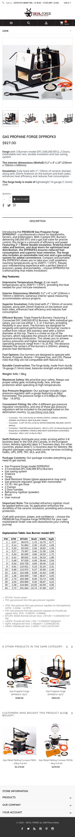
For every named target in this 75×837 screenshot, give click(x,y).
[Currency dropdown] (67, 3)
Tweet (9, 206)
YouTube (40, 828)
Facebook (22, 828)
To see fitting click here (40, 412)
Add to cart (20, 199)
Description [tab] (38, 221)
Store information (15, 791)
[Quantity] (5, 199)
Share (4, 206)
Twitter (28, 828)
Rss (34, 828)
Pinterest (15, 206)
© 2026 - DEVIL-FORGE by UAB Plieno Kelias (37, 822)
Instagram (52, 828)
